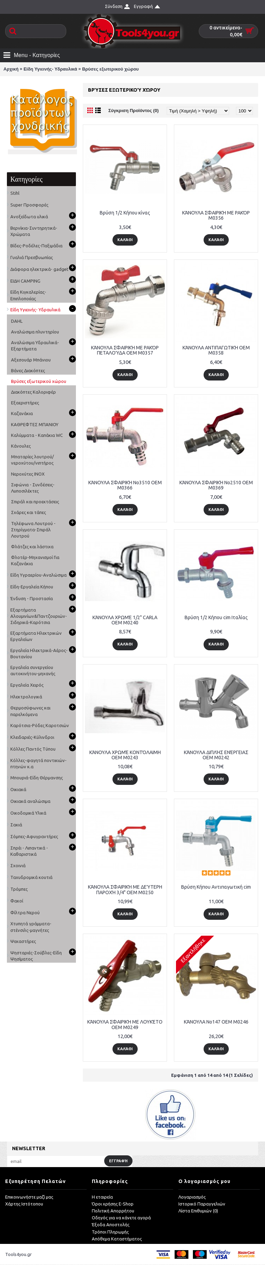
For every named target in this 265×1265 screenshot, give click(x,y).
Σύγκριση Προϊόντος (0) (133, 110)
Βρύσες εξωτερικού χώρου (110, 69)
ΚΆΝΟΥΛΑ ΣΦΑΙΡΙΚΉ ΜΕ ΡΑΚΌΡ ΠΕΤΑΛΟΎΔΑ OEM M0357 (125, 350)
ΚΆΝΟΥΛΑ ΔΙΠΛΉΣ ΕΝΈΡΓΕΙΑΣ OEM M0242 (216, 755)
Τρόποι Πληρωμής (110, 1231)
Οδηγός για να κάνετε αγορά (121, 1218)
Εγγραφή (118, 1161)
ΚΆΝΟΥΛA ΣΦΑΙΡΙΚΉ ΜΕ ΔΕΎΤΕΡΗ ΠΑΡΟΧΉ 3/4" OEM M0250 (125, 889)
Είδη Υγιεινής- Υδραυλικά (50, 69)
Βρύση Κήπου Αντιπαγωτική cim (216, 887)
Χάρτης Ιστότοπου (24, 1203)
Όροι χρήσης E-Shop (113, 1203)
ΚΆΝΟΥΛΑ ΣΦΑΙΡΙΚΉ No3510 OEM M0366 (125, 485)
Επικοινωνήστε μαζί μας (29, 1196)
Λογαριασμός (192, 1196)
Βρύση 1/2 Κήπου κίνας (125, 213)
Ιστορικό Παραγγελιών (201, 1203)
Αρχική (11, 69)
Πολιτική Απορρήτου (113, 1211)
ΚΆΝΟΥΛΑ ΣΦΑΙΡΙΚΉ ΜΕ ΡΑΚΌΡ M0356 (216, 215)
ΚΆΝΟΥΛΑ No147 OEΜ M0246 (216, 1022)
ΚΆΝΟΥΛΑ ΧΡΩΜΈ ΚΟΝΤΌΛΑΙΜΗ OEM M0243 (125, 755)
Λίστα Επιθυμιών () (198, 1211)
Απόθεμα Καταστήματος (117, 1238)
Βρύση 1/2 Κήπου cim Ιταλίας (216, 617)
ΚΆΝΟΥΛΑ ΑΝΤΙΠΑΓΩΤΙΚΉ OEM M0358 (216, 350)
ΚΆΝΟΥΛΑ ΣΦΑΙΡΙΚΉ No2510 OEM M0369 (216, 485)
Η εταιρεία (102, 1196)
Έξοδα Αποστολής (110, 1224)
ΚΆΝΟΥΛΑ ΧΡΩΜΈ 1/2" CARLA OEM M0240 (124, 620)
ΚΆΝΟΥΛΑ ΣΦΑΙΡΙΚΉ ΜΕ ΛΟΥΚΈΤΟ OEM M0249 (125, 1024)
